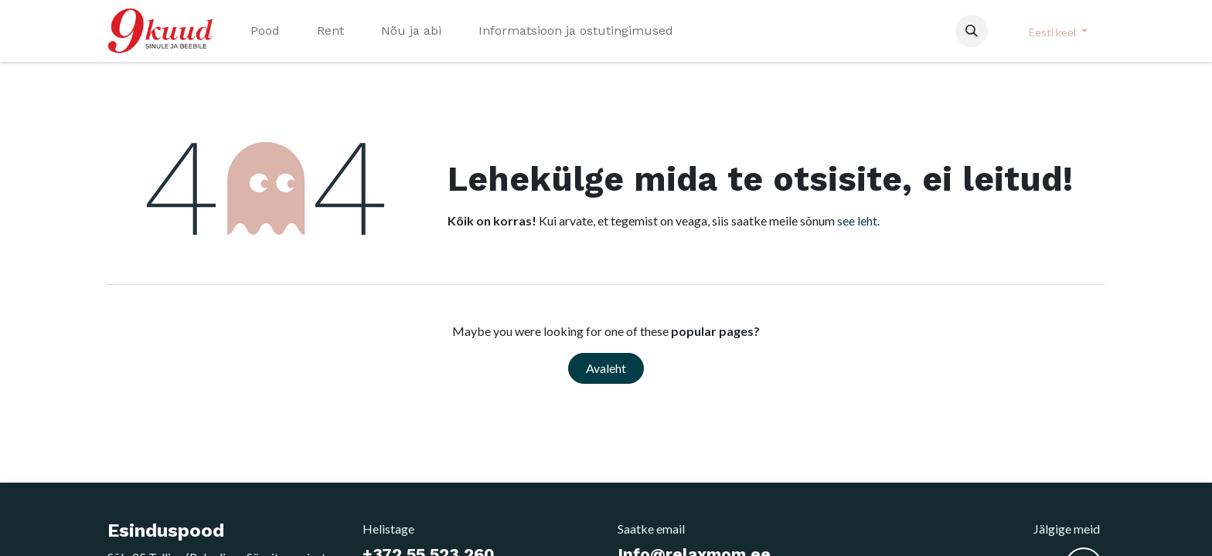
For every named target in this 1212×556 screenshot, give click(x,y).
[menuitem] (265, 30)
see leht (857, 220)
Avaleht (606, 368)
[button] (971, 31)
